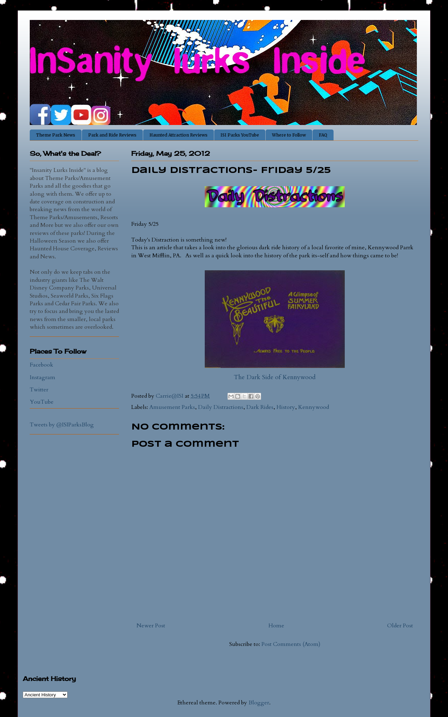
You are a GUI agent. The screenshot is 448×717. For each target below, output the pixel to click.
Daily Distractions (220, 407)
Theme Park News (55, 135)
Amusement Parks (172, 407)
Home (276, 625)
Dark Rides (259, 407)
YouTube (42, 402)
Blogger (258, 702)
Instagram (42, 377)
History (285, 407)
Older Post (400, 625)
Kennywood (313, 407)
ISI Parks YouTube (239, 135)
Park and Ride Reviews (112, 135)
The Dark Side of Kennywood (275, 377)
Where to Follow (289, 135)
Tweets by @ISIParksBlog (62, 425)
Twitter (39, 390)
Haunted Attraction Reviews (178, 135)
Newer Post (150, 625)
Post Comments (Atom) (290, 644)
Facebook (41, 365)
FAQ (323, 135)
